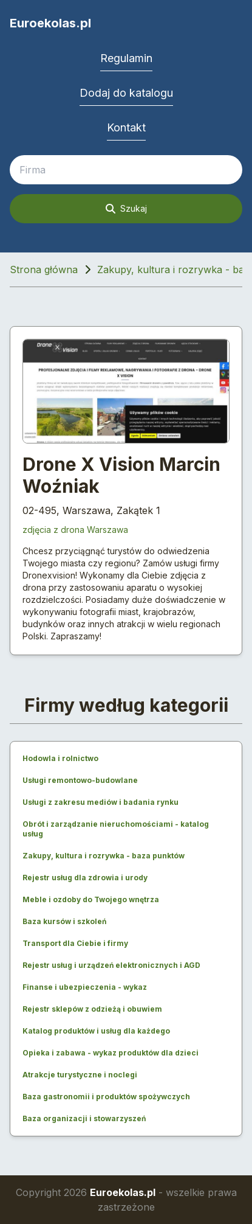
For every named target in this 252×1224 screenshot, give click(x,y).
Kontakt (126, 127)
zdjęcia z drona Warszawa (75, 529)
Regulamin (126, 58)
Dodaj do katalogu (126, 92)
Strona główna (44, 269)
